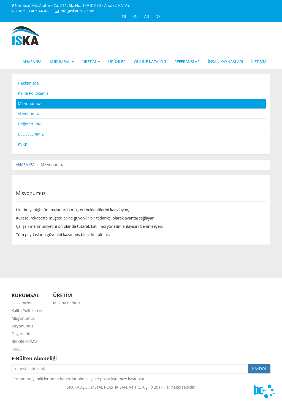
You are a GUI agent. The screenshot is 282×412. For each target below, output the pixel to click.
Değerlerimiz (29, 123)
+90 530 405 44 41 (30, 10)
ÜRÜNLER (117, 61)
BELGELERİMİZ (31, 134)
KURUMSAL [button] (62, 61)
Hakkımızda (28, 83)
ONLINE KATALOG (150, 61)
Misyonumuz (29, 103)
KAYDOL (259, 368)
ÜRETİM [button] (91, 61)
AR (146, 16)
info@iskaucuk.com (74, 10)
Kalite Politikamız (33, 93)
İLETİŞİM (258, 61)
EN (134, 16)
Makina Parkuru (67, 302)
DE (158, 16)
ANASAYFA (32, 61)
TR (123, 16)
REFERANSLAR (187, 61)
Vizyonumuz (29, 113)
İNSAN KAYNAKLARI (225, 61)
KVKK (22, 144)
